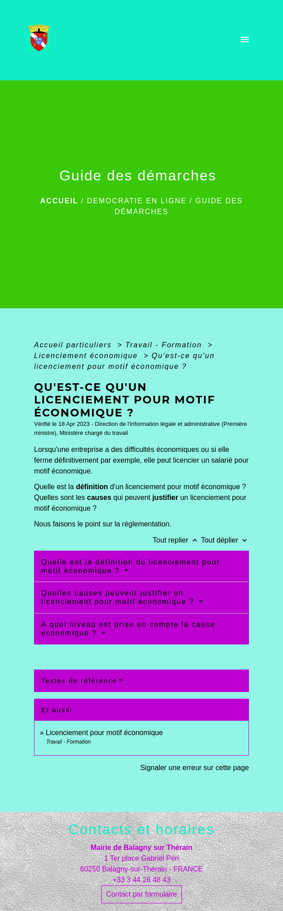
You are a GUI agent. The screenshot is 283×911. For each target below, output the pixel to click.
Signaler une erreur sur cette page (194, 767)
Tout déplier (225, 540)
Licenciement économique (87, 355)
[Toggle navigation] (245, 40)
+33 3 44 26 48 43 (141, 880)
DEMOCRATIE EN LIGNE (137, 201)
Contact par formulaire (141, 894)
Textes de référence (79, 680)
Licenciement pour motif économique (104, 732)
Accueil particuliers (74, 345)
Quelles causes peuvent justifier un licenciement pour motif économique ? (119, 597)
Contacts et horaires (141, 829)
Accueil (59, 201)
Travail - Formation (165, 345)
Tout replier (177, 540)
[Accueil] (41, 40)
